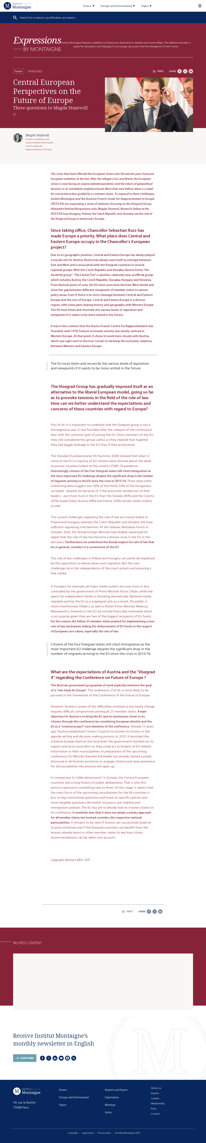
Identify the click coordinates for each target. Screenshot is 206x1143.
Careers (155, 1098)
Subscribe (27, 1058)
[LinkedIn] (191, 71)
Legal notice (88, 1133)
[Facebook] (179, 71)
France (63, 1090)
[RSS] (73, 1058)
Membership (158, 1103)
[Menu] (197, 6)
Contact (155, 1113)
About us (156, 1088)
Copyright (73, 1133)
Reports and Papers (116, 1090)
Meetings (110, 1105)
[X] (185, 71)
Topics (62, 1105)
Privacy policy (104, 1133)
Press (154, 1108)
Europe (18, 71)
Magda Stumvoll (37, 135)
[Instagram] (67, 1058)
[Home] (17, 5)
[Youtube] (61, 1058)
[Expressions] (37, 43)
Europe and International (74, 1097)
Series (108, 1112)
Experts (155, 1093)
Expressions (112, 1097)
